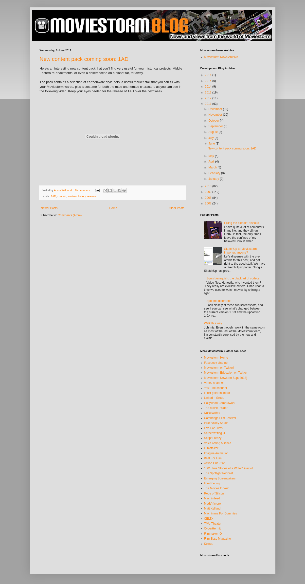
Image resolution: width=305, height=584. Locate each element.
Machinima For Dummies (220, 513)
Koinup (208, 544)
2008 (208, 198)
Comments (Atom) (70, 215)
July (211, 138)
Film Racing (212, 483)
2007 (208, 203)
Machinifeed (212, 498)
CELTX (209, 518)
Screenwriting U (214, 433)
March (212, 167)
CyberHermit (212, 528)
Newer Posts (49, 208)
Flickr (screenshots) (217, 393)
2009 (208, 192)
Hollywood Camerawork (219, 403)
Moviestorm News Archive (221, 57)
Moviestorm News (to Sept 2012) (225, 378)
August (213, 132)
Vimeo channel (214, 382)
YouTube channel (215, 388)
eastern (72, 196)
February (214, 173)
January (214, 179)
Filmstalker (211, 448)
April (211, 161)
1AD (53, 196)
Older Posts (176, 208)
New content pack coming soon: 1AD (84, 59)
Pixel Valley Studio (216, 423)
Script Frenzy (213, 438)
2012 (208, 98)
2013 (208, 92)
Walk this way (213, 323)
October (214, 120)
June (211, 143)
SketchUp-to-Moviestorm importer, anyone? (240, 250)
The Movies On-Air (216, 488)
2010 (208, 186)
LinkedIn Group (214, 398)
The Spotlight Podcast (218, 473)
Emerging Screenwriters (220, 478)
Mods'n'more (212, 503)
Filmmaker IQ (213, 533)
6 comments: (83, 190)
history (82, 196)
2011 (208, 104)
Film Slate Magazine (217, 538)
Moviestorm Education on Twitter (225, 372)
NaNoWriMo (212, 413)
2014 (208, 86)
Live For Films (213, 428)
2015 (208, 81)
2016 (208, 75)
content (61, 196)
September (216, 126)
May (211, 156)
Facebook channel (216, 363)
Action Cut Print (214, 463)
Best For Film (213, 458)
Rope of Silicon (214, 493)
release (91, 196)
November (215, 114)
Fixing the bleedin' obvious (241, 223)
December (215, 109)
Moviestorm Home (216, 357)
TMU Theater (212, 523)
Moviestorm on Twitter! (219, 367)
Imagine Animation (216, 453)
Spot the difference (218, 301)
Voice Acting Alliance (217, 443)
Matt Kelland (212, 508)
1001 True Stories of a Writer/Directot (228, 468)
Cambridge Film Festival (220, 418)
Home (113, 208)
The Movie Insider (216, 408)
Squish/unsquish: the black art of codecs (232, 278)
